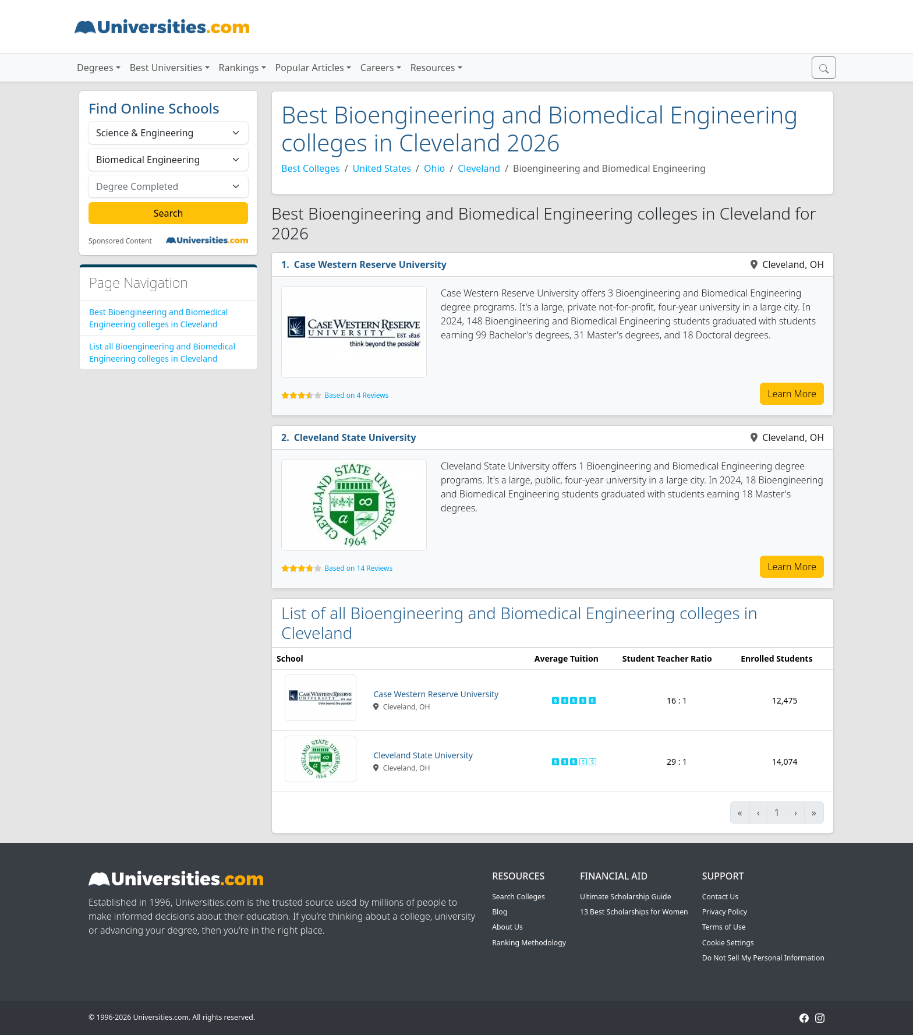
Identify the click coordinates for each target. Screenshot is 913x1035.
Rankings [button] (239, 67)
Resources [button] (433, 67)
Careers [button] (377, 67)
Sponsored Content (120, 241)
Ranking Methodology (529, 943)
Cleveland (479, 168)
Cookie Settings (728, 943)
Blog (499, 912)
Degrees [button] (95, 67)
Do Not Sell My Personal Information (763, 958)
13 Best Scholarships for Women (634, 912)
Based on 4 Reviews (356, 395)
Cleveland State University (355, 437)
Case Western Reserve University (370, 264)
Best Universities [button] (166, 67)
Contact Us (720, 897)
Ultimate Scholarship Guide (625, 897)
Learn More (791, 393)
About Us (507, 927)
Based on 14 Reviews (358, 568)
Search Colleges (518, 897)
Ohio (434, 168)
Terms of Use (724, 927)
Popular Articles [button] (309, 67)
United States (382, 168)
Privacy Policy (724, 912)
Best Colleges (310, 168)
